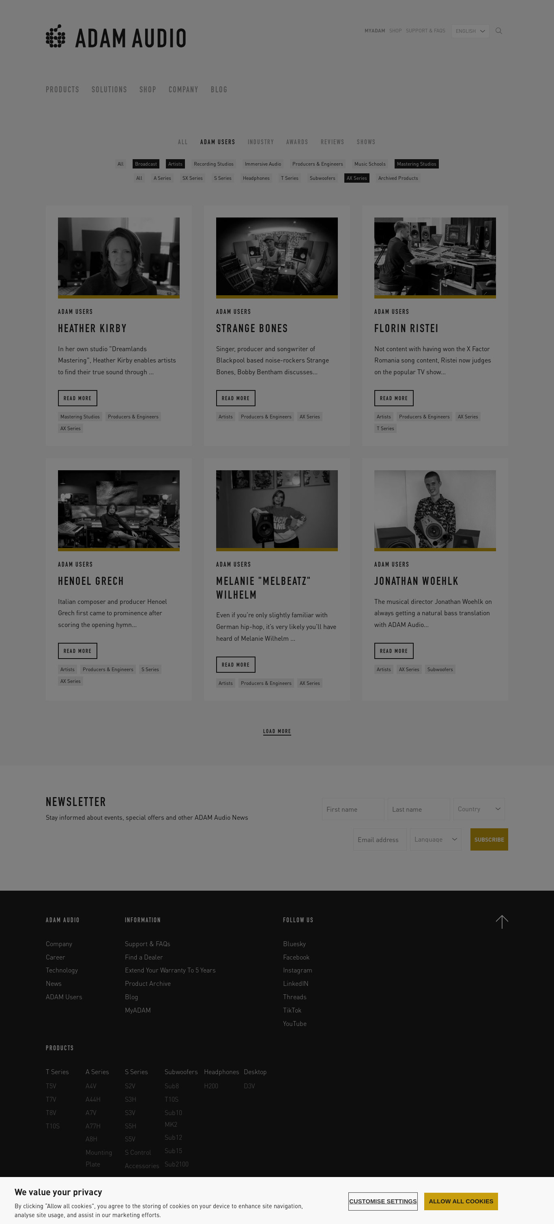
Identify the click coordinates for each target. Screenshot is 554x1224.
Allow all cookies (461, 1201)
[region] (277, 1200)
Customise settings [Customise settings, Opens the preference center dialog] (383, 1201)
